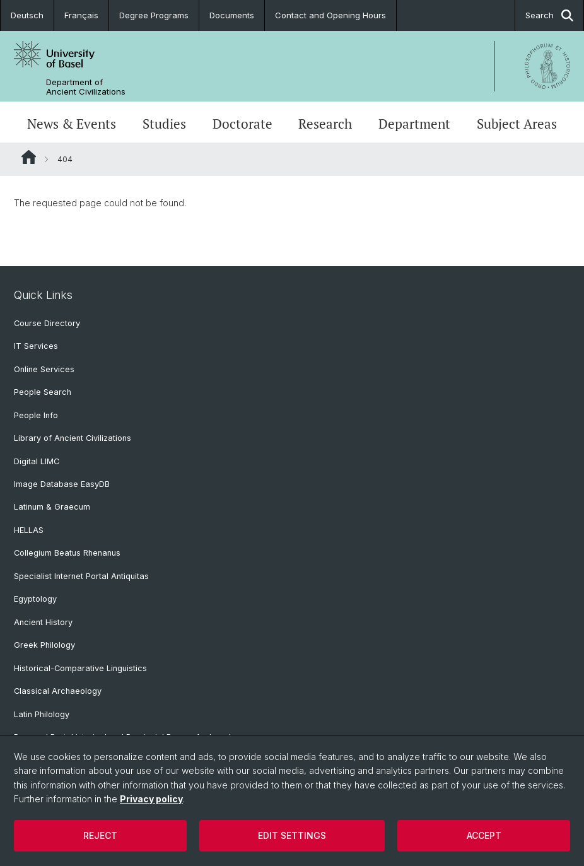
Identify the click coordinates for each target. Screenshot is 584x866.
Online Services (44, 369)
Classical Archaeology (58, 691)
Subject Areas (517, 123)
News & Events (71, 123)
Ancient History (43, 622)
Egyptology (35, 599)
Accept (484, 835)
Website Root (28, 157)
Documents (231, 15)
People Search (42, 392)
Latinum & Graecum (52, 507)
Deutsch (27, 15)
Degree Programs (154, 15)
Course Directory (47, 323)
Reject (100, 835)
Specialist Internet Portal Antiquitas (81, 576)
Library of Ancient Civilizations (72, 438)
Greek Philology (44, 645)
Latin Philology (41, 714)
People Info (36, 415)
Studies (164, 123)
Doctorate (242, 123)
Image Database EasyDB (62, 484)
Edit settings (292, 835)
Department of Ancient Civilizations (86, 87)
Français (81, 15)
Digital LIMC (36, 461)
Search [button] (549, 15)
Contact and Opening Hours (330, 15)
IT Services (36, 346)
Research (325, 123)
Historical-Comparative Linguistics (80, 668)
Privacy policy (151, 798)
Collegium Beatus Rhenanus (67, 553)
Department (414, 123)
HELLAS (29, 530)
